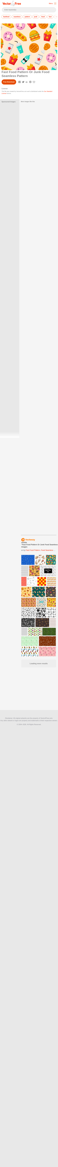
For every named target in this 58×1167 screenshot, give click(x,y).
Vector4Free (12, 3)
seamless (17, 17)
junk (35, 17)
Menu (51, 3)
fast (50, 17)
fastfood (6, 17)
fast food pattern (33, 550)
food (43, 17)
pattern (27, 17)
